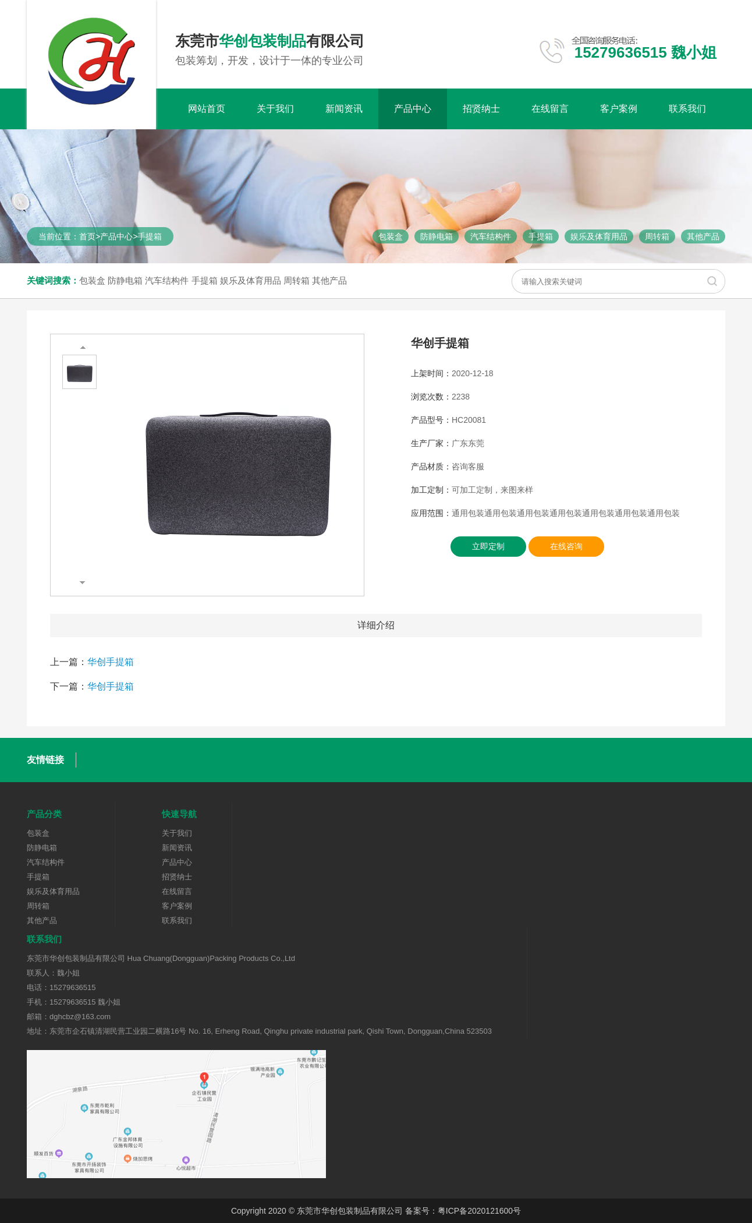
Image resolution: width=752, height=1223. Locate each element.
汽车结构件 (490, 236)
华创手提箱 (110, 662)
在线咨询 (566, 546)
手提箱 (149, 236)
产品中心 (412, 109)
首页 (87, 236)
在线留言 (550, 109)
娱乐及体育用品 (598, 236)
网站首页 (206, 109)
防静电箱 (436, 236)
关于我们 (275, 109)
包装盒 (390, 236)
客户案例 (618, 109)
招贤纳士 (481, 109)
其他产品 (703, 236)
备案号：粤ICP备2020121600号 (463, 1210)
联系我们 (687, 109)
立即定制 (488, 546)
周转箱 (657, 236)
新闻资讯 (344, 109)
